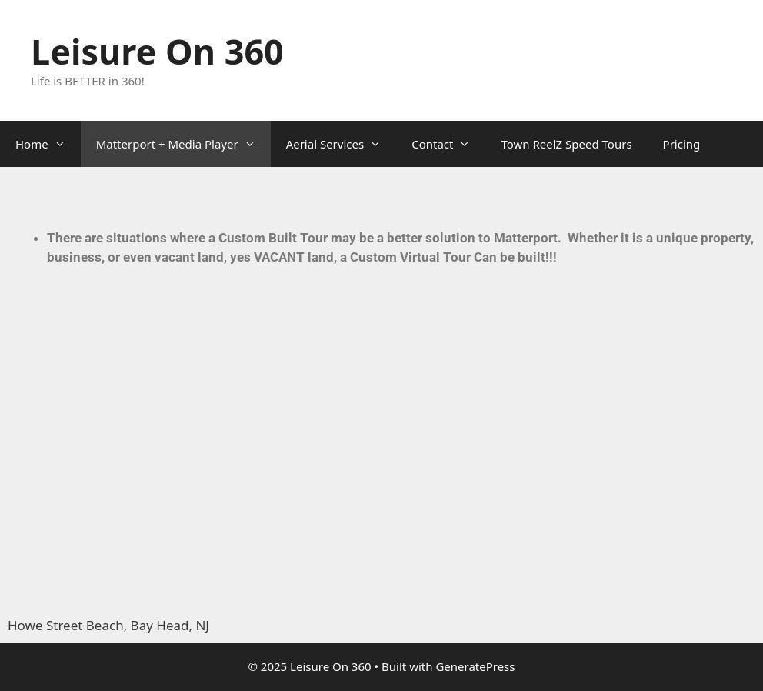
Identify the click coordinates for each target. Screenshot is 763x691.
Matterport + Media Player (183, 144)
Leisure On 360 (157, 51)
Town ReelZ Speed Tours (566, 144)
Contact (448, 144)
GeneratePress (475, 666)
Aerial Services (341, 144)
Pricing (682, 144)
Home (48, 144)
